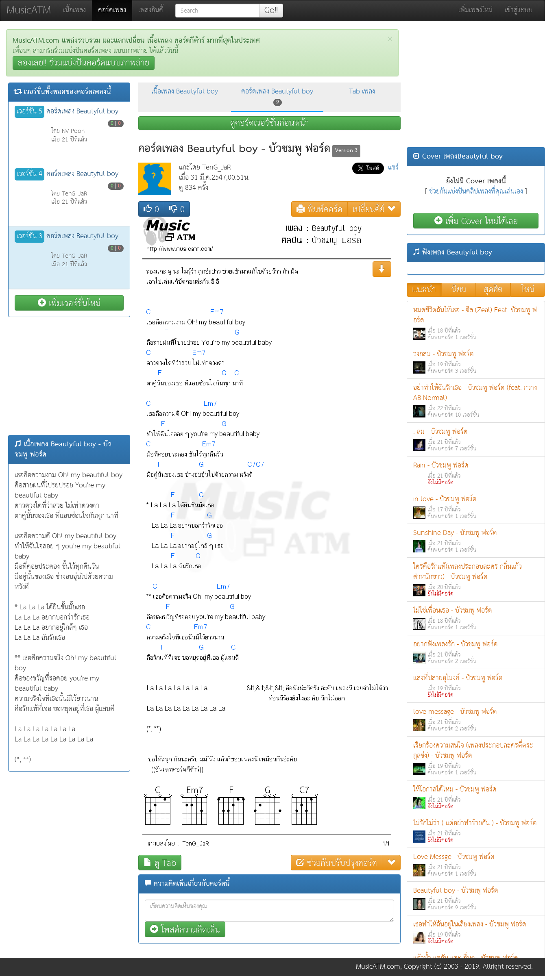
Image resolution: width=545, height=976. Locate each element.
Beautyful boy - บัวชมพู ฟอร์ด (475, 899)
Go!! (271, 10)
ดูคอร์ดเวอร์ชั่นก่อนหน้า (269, 123)
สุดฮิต (493, 290)
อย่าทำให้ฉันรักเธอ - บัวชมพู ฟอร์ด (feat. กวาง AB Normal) (475, 401)
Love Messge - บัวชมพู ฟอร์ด (475, 865)
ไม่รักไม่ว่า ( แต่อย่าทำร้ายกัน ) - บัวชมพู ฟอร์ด (475, 831)
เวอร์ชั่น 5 (29, 112)
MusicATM (29, 10)
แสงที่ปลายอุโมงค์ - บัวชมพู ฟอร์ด (475, 686)
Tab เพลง (362, 91)
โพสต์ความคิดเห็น (185, 929)
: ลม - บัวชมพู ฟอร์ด (475, 440)
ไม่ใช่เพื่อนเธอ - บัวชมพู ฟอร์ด (475, 618)
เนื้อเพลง (74, 10)
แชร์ (393, 167)
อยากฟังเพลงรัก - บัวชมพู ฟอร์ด (475, 652)
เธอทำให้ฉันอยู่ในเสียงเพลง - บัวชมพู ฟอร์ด (475, 932)
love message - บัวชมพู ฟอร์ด (475, 720)
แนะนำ (424, 290)
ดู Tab (160, 862)
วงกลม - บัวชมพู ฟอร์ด (475, 362)
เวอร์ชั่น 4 (29, 174)
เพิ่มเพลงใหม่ (475, 10)
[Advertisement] (69, 376)
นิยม (458, 290)
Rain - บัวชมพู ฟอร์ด (475, 473)
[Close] (389, 39)
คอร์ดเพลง (115, 10)
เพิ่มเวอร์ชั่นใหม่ (69, 303)
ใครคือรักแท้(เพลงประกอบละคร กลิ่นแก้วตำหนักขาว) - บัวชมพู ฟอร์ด (475, 580)
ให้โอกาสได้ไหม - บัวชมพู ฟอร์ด (475, 797)
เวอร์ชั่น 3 (29, 236)
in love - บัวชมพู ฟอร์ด (475, 507)
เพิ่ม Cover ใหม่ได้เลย (476, 220)
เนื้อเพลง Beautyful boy (184, 91)
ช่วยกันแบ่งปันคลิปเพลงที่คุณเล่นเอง (476, 191)
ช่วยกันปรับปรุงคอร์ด (336, 862)
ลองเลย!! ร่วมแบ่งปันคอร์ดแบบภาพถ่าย (83, 63)
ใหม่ (527, 290)
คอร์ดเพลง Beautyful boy (277, 96)
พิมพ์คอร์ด (319, 209)
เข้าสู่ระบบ (518, 10)
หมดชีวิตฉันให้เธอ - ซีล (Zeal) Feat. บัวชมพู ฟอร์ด (475, 323)
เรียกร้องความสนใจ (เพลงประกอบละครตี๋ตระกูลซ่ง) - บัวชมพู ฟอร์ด (475, 758)
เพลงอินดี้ (150, 10)
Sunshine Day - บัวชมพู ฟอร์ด (475, 541)
